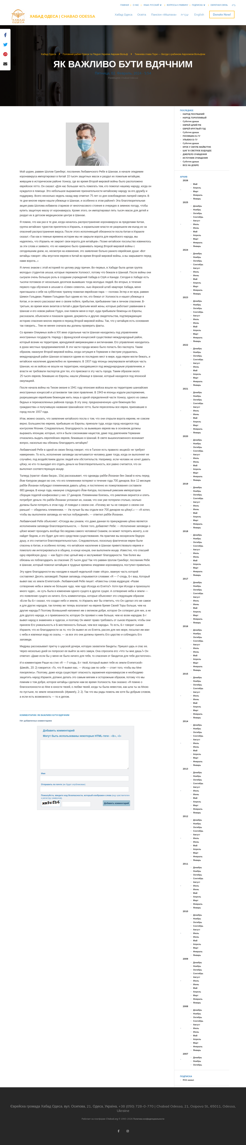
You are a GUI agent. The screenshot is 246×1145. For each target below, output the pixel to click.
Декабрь (197, 206)
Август (196, 220)
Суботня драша (191, 121)
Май (195, 184)
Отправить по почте (63, 784)
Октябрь (197, 213)
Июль (196, 224)
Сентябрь (198, 217)
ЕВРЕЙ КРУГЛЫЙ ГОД (194, 128)
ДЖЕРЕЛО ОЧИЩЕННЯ (195, 154)
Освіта (141, 14)
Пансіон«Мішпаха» (164, 14)
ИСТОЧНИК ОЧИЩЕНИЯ (195, 158)
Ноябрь (197, 209)
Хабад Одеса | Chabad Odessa (62, 16)
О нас (136, 5)
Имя (43, 773)
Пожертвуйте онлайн (221, 14)
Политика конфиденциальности (148, 1118)
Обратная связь (219, 5)
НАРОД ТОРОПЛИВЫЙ (194, 117)
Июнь (196, 228)
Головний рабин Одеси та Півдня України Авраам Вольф (95, 54)
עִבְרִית (185, 14)
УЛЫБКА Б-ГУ (190, 139)
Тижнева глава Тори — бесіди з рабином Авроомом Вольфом (170, 54)
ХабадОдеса (123, 14)
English (199, 14)
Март (195, 191)
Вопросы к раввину (177, 5)
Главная (124, 5)
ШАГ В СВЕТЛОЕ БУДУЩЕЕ (197, 150)
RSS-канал (188, 1080)
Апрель (197, 187)
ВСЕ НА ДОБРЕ (191, 165)
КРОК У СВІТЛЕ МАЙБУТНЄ (197, 147)
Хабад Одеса (48, 54)
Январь (197, 198)
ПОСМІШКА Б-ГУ (191, 136)
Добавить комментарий (59, 730)
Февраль (198, 195)
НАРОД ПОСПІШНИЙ (193, 114)
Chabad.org (112, 1118)
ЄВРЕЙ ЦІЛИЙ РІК (192, 125)
